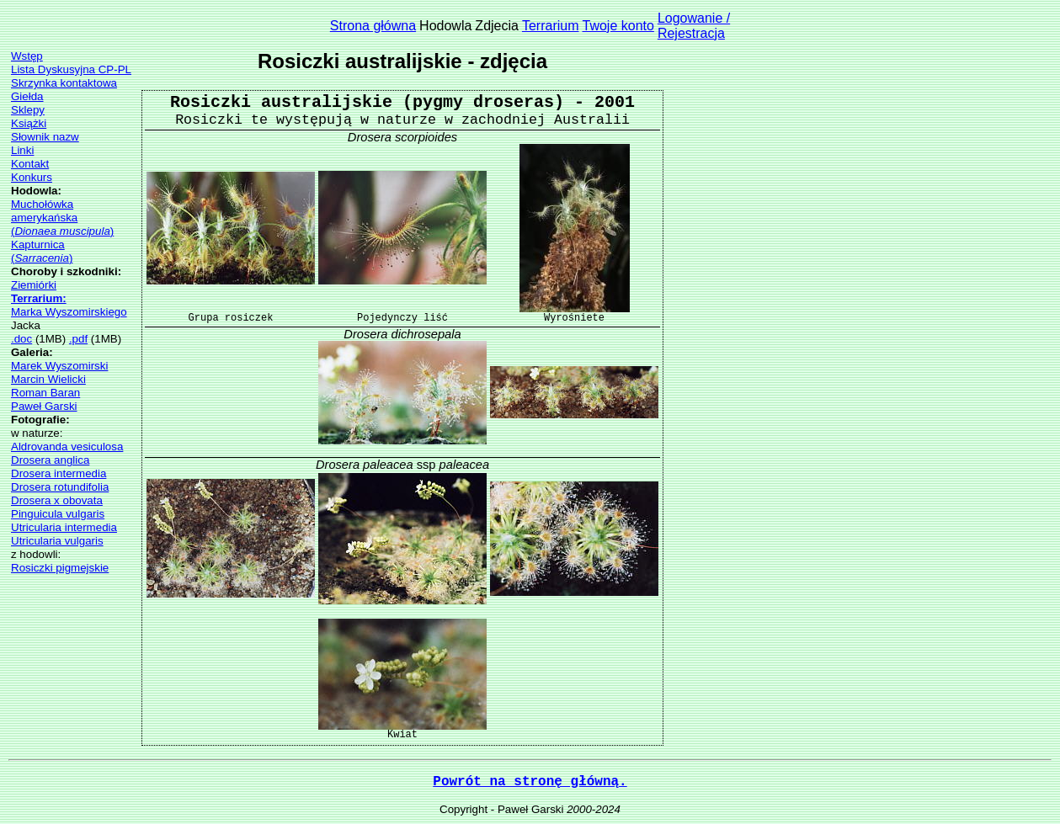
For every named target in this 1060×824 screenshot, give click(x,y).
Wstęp (27, 56)
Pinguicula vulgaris (57, 514)
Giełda (27, 96)
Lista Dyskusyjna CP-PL (71, 69)
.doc (21, 338)
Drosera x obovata (57, 500)
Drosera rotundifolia (60, 487)
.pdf (78, 338)
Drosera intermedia (58, 473)
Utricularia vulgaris (57, 540)
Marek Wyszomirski (59, 365)
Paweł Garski (44, 406)
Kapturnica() (41, 251)
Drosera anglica (50, 460)
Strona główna (373, 26)
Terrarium (550, 26)
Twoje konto (618, 26)
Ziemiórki (33, 285)
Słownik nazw (45, 136)
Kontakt (30, 163)
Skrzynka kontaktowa (64, 83)
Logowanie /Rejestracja (694, 25)
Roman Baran (45, 392)
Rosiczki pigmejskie (60, 567)
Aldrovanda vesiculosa (67, 446)
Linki (22, 150)
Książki (28, 123)
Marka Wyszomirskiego (69, 312)
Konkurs (31, 177)
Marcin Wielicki (48, 379)
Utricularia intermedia (64, 527)
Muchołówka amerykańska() (62, 217)
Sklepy (28, 110)
